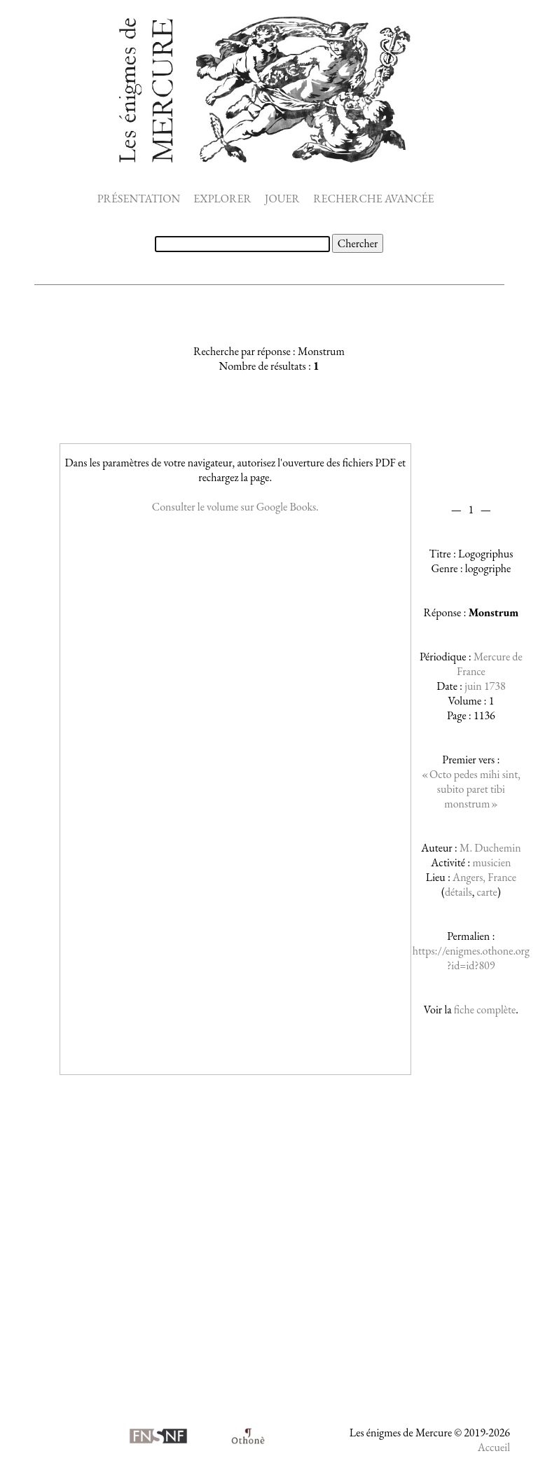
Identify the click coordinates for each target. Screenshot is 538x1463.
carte (487, 892)
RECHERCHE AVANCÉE (373, 198)
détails (458, 892)
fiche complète (485, 1009)
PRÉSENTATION (138, 198)
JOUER (282, 198)
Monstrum (494, 612)
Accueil (494, 1447)
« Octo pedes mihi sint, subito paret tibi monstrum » (471, 789)
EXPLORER (222, 198)
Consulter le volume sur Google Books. (235, 506)
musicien (491, 862)
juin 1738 (484, 686)
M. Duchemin (490, 847)
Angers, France (484, 877)
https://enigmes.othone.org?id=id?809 (471, 958)
